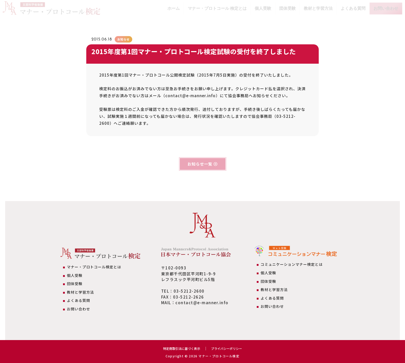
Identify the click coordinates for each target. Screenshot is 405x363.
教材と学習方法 (318, 8)
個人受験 (263, 8)
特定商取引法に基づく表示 (179, 348)
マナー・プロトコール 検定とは (217, 8)
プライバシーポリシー (230, 348)
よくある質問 (353, 8)
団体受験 (287, 8)
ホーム (173, 8)
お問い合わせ (385, 8)
